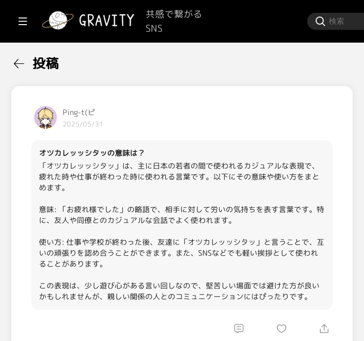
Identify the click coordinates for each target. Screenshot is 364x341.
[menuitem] (57, 60)
